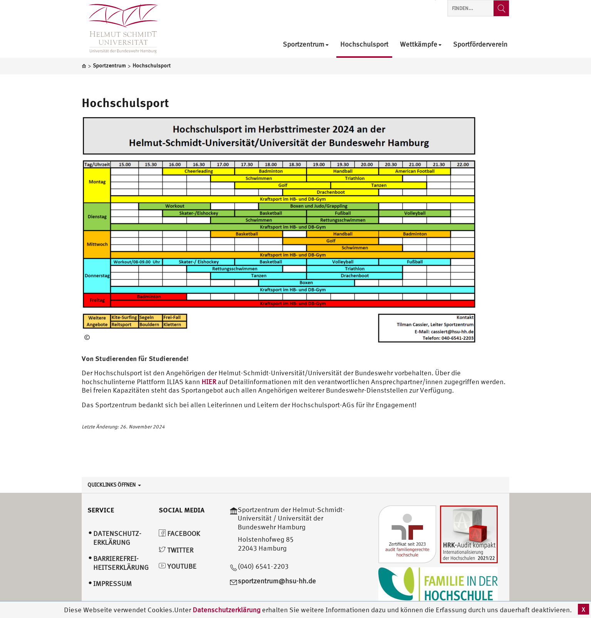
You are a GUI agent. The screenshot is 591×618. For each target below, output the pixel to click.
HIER (209, 382)
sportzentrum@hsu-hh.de (277, 581)
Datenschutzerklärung (226, 610)
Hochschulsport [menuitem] (364, 44)
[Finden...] (501, 8)
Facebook (179, 533)
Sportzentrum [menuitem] (306, 44)
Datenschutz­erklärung (117, 537)
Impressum (112, 583)
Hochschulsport (125, 102)
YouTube (177, 566)
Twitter (176, 550)
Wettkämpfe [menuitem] (421, 44)
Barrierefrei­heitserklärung (121, 562)
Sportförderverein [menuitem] (480, 44)
